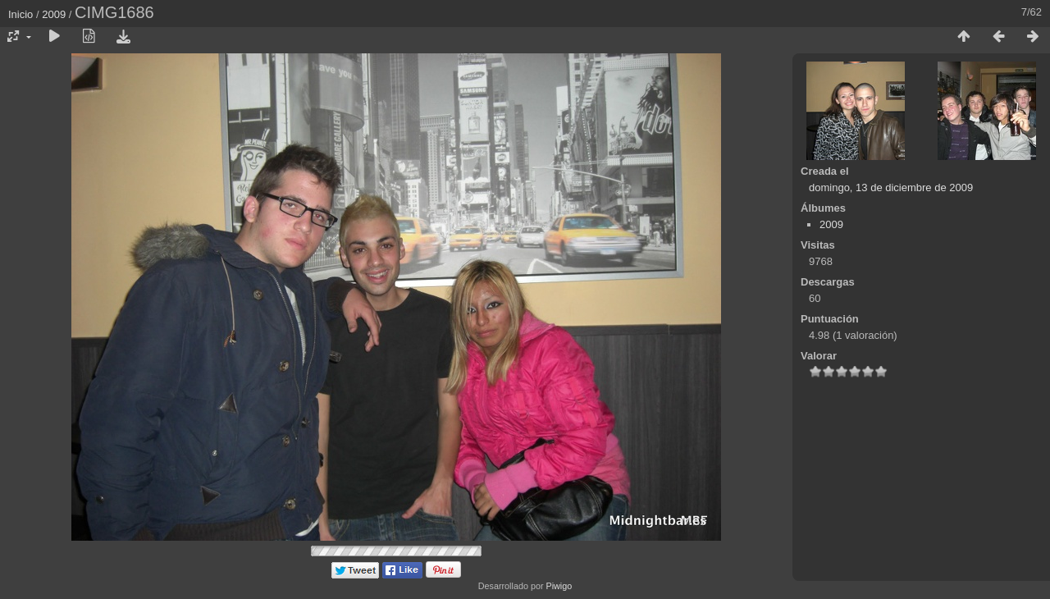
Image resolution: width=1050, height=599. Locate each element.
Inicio (20, 14)
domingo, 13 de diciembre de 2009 (891, 187)
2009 (54, 14)
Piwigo (559, 586)
